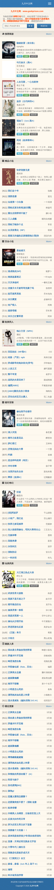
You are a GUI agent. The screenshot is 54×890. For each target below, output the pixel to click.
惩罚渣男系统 (14, 293)
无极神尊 (12, 535)
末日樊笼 (12, 299)
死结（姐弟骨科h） (26, 140)
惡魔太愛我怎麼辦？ (17, 796)
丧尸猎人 (12, 305)
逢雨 (10, 869)
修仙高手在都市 (24, 411)
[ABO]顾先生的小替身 (18, 391)
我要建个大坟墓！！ (17, 830)
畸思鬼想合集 (14, 661)
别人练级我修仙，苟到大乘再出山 (24, 529)
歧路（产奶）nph (16, 357)
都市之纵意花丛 (15, 438)
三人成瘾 (12, 219)
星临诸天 (21, 250)
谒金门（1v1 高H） (26, 121)
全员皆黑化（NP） (17, 230)
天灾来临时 (13, 282)
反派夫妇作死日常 (16, 819)
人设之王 (12, 368)
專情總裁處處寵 (15, 757)
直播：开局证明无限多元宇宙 (22, 841)
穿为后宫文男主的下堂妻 (20, 824)
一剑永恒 (12, 557)
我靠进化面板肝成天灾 (19, 852)
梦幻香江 (12, 443)
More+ (49, 34)
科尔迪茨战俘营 (15, 875)
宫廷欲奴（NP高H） (18, 351)
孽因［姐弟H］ (15, 477)
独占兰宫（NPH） (25, 331)
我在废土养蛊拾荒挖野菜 (20, 650)
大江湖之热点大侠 (25, 572)
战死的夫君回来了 (16, 380)
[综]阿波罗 (13, 512)
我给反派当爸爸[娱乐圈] (19, 207)
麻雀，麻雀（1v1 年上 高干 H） (23, 864)
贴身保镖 (12, 807)
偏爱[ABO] (13, 385)
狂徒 (19, 492)
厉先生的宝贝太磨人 (17, 396)
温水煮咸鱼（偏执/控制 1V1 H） (23, 700)
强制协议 (12, 552)
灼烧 (10, 454)
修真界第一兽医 (15, 610)
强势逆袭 (12, 196)
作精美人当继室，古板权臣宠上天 (24, 813)
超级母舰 (12, 310)
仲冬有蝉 (12, 466)
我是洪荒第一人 (15, 615)
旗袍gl (11, 791)
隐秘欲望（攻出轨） (26, 43)
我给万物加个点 (15, 224)
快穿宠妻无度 (23, 170)
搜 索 (30, 26)
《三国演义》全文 (16, 858)
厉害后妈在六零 (15, 449)
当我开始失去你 (15, 471)
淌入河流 (12, 432)
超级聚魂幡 (13, 678)
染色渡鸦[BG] (14, 785)
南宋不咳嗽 (13, 683)
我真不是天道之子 (16, 599)
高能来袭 (12, 541)
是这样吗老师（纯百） (19, 460)
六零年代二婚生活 (16, 847)
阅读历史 (44, 26)
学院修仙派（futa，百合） (21, 667)
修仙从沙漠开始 (15, 621)
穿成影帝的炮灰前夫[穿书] (20, 363)
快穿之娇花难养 (15, 524)
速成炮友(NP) (14, 271)
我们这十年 (13, 190)
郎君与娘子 (13, 779)
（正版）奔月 (14, 632)
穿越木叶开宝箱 (15, 655)
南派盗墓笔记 (14, 277)
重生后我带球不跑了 (17, 213)
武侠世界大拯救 (15, 593)
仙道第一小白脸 (15, 202)
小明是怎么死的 (15, 689)
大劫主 (11, 638)
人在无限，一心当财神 (27, 82)
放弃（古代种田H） (26, 101)
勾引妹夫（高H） (25, 62)
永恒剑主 (12, 546)
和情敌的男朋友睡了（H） (20, 774)
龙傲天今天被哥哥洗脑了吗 (21, 288)
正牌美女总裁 (14, 672)
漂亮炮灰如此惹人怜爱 (19, 695)
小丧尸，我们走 (15, 518)
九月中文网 (27, 3)
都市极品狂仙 (14, 604)
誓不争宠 (12, 374)
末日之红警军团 (15, 316)
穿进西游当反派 (15, 627)
